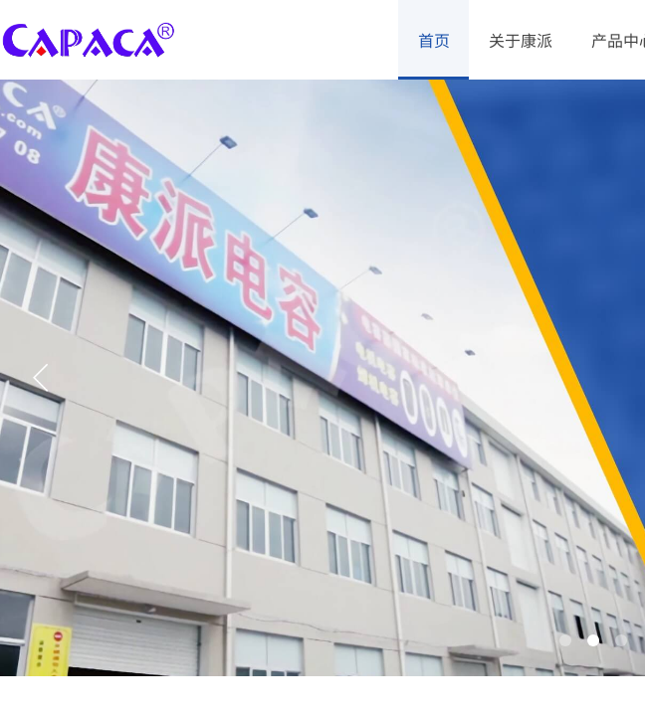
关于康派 (520, 40)
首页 (434, 40)
